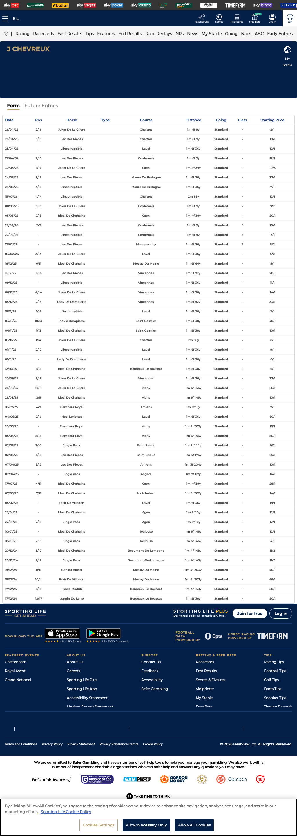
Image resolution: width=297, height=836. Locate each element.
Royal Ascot (15, 671)
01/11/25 (10, 350)
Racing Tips (274, 662)
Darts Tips (272, 689)
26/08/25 (11, 388)
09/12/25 (11, 283)
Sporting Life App (82, 689)
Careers (73, 671)
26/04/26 (11, 129)
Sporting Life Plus (82, 680)
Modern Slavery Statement (90, 707)
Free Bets (204, 707)
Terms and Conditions (21, 758)
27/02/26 (11, 225)
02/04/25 (12, 474)
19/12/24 (11, 570)
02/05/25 (11, 445)
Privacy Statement (81, 758)
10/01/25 (11, 531)
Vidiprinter (205, 689)
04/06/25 (12, 417)
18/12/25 (11, 263)
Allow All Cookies (194, 829)
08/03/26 (11, 206)
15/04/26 (11, 158)
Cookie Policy (153, 758)
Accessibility (152, 680)
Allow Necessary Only (146, 829)
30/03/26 (11, 168)
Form (13, 105)
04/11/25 (11, 321)
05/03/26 (11, 216)
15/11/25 (10, 311)
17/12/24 (11, 589)
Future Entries (41, 105)
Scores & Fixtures (210, 680)
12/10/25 (11, 369)
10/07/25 (11, 407)
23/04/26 (11, 149)
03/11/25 (11, 340)
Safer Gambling (154, 689)
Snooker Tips (275, 698)
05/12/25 (11, 302)
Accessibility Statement (87, 698)
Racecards (205, 662)
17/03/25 (11, 484)
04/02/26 (12, 254)
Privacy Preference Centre (118, 758)
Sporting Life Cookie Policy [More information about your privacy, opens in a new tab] (66, 815)
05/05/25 (11, 436)
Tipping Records (278, 707)
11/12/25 (10, 273)
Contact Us (151, 662)
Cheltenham (15, 662)
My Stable (204, 698)
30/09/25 (11, 378)
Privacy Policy (52, 758)
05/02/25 (11, 503)
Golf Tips (271, 680)
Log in (280, 613)
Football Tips (275, 671)
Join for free (249, 613)
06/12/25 (11, 292)
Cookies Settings (99, 829)
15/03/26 (11, 196)
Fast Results (206, 671)
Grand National (18, 680)
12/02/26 (11, 244)
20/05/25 (11, 426)
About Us (75, 662)
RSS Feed (75, 716)
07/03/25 (11, 493)
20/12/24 (11, 551)
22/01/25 (11, 512)
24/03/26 (11, 177)
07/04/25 (12, 464)
